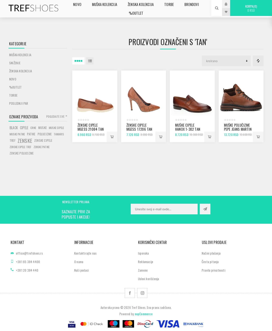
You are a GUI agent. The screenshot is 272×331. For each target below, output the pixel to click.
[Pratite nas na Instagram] (142, 293)
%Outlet (15, 87)
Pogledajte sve (55, 116)
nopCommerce (144, 313)
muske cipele (56, 128)
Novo (12, 79)
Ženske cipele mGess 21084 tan (91, 127)
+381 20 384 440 (27, 270)
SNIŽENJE (15, 62)
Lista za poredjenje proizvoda (258, 61)
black (14, 127)
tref (13, 140)
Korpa (251, 8)
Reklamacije (145, 261)
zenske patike (42, 147)
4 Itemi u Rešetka (78, 60)
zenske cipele (43, 140)
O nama (78, 261)
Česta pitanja (210, 261)
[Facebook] (130, 293)
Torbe (13, 95)
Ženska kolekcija (20, 71)
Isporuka (143, 253)
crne (33, 128)
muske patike (17, 134)
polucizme (45, 134)
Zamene (143, 270)
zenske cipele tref (20, 147)
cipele (24, 127)
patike (31, 134)
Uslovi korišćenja (148, 278)
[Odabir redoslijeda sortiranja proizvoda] (226, 61)
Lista (90, 60)
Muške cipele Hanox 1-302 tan (187, 127)
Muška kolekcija (20, 54)
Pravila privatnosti (213, 270)
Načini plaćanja (211, 253)
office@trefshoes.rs (29, 253)
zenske (25, 140)
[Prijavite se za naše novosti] (164, 209)
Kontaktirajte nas (85, 253)
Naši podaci (81, 270)
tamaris (59, 134)
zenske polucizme (22, 153)
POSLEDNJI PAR (18, 103)
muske (42, 127)
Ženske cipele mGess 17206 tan (139, 127)
